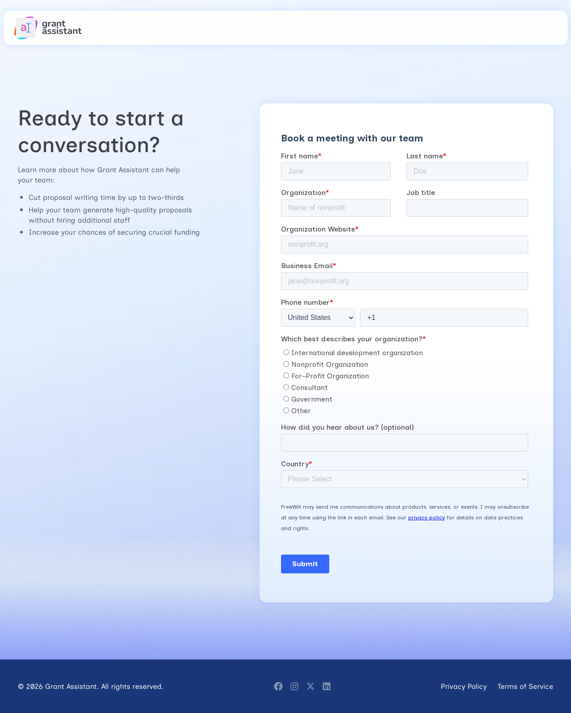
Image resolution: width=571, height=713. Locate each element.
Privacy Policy (464, 686)
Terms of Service (525, 686)
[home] (48, 28)
